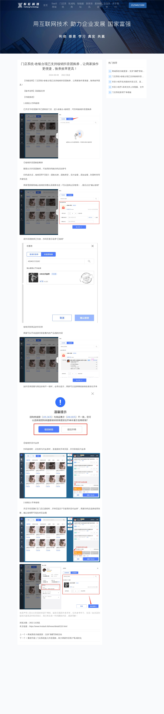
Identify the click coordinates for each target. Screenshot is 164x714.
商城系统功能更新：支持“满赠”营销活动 (45, 634)
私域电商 (71, 5)
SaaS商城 (54, 5)
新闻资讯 (89, 5)
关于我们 (115, 5)
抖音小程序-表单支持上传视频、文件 (126, 87)
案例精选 (98, 5)
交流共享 (107, 5)
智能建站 (80, 5)
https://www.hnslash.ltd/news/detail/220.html (48, 626)
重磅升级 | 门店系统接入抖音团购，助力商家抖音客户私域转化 (55, 638)
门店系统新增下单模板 (119, 92)
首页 (45, 5)
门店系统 (63, 5)
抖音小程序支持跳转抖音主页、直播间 (126, 82)
